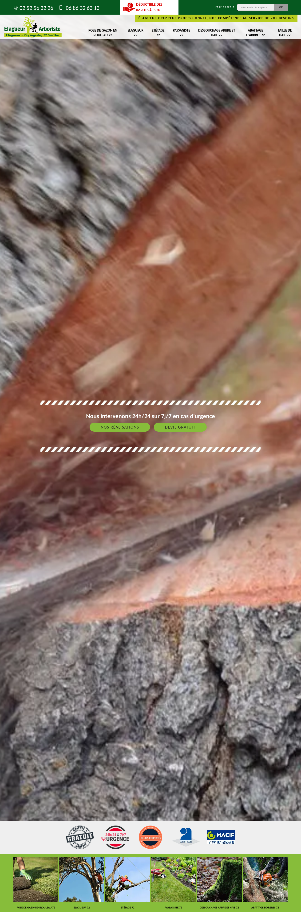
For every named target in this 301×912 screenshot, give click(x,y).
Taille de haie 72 (285, 32)
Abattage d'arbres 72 (255, 32)
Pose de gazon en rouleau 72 (102, 32)
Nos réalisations (120, 427)
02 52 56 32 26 (33, 7)
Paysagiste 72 (181, 32)
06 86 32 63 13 (78, 7)
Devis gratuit (180, 427)
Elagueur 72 (135, 32)
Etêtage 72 (158, 32)
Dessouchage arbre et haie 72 (216, 32)
